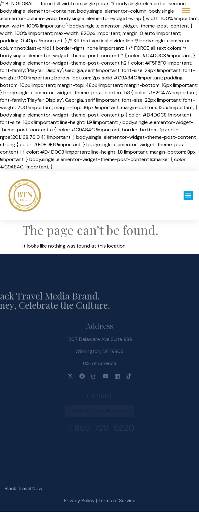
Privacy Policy (79, 506)
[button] (188, 195)
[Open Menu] (186, 10)
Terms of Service (116, 506)
